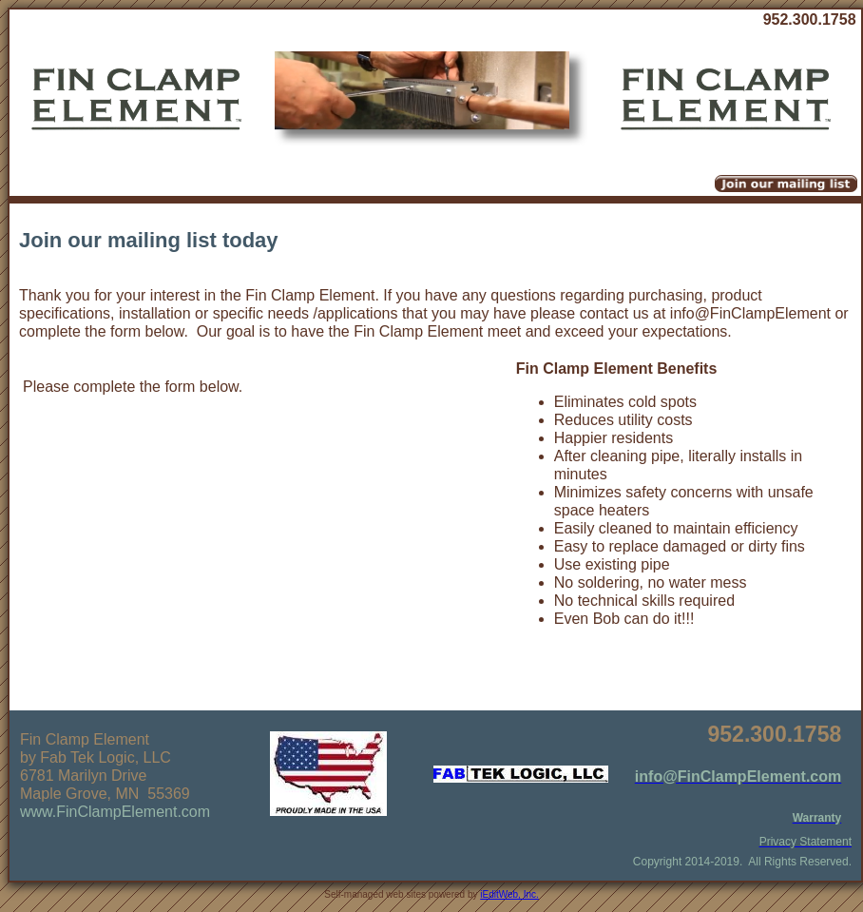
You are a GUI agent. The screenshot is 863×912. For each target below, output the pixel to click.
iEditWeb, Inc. (509, 894)
